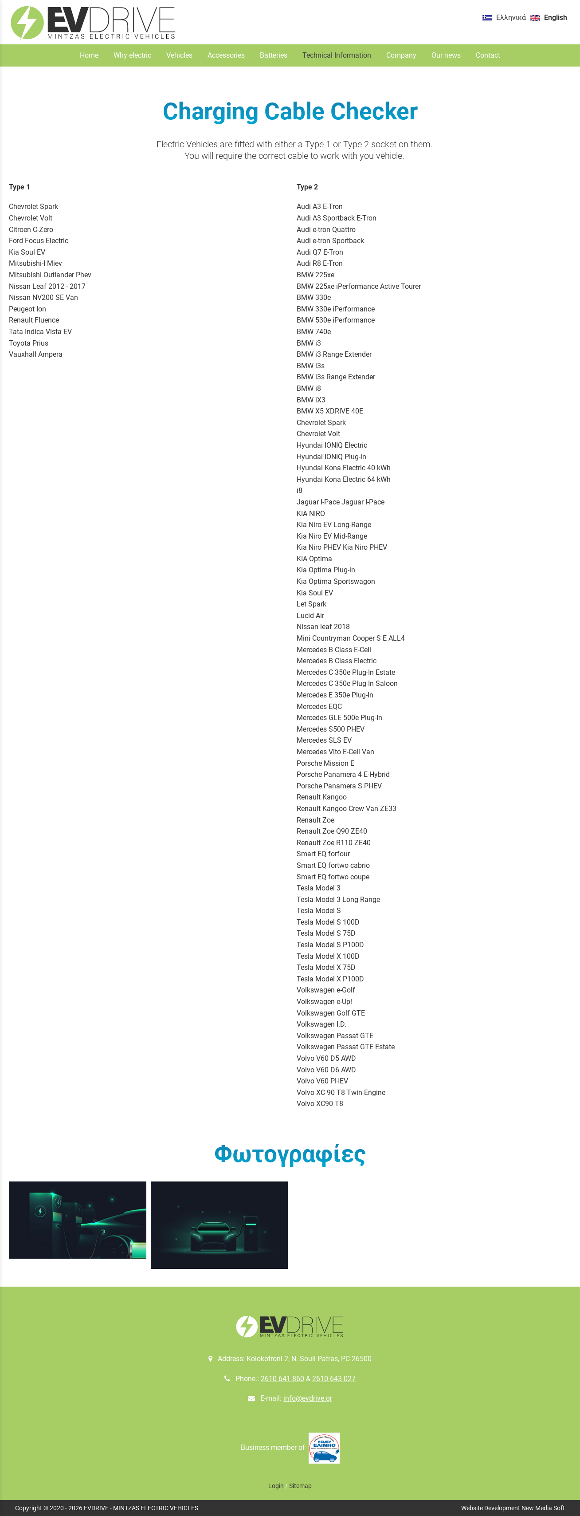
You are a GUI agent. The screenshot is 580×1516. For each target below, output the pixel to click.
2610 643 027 (334, 1378)
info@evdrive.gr (307, 1398)
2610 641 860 (282, 1378)
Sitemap (300, 1485)
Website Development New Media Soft (513, 1508)
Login (276, 1485)
